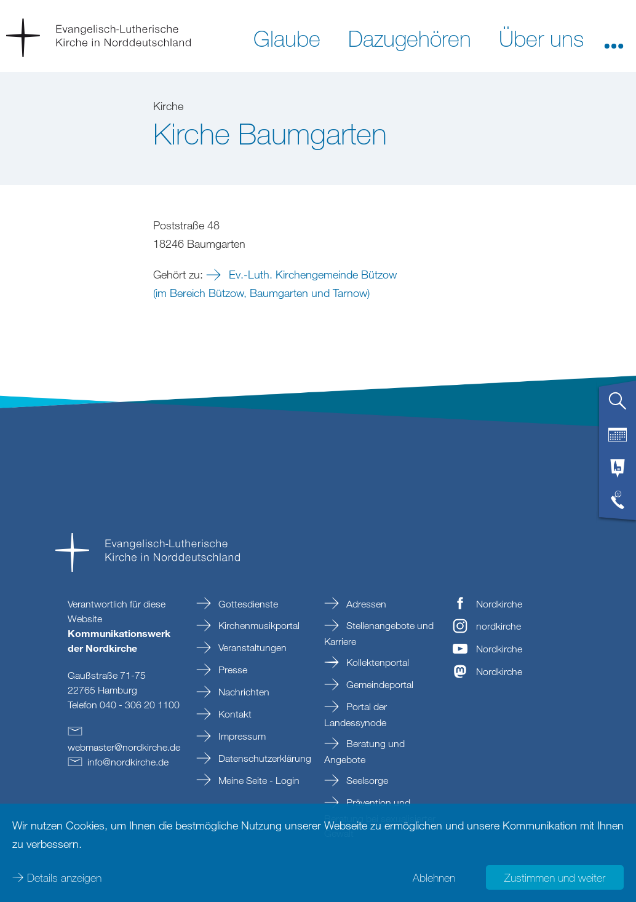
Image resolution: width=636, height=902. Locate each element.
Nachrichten (242, 691)
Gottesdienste (247, 603)
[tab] (617, 406)
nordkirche (498, 625)
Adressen (365, 603)
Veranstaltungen (251, 647)
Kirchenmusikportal (258, 625)
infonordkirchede (128, 761)
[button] (614, 37)
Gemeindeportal (378, 684)
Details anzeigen (64, 877)
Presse (231, 669)
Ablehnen (434, 877)
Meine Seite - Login (258, 780)
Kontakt (234, 713)
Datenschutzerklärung (263, 758)
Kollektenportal (376, 662)
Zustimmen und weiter (554, 877)
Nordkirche (499, 603)
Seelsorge (366, 780)
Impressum (241, 736)
